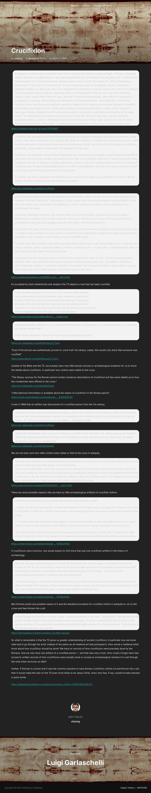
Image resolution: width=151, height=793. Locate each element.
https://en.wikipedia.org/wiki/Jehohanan (32, 385)
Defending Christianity (19, 5)
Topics (83, 5)
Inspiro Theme (127, 787)
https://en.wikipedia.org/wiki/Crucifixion (32, 188)
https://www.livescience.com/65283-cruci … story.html (40, 277)
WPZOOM (142, 787)
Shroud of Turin (100, 5)
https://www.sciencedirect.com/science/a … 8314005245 (42, 397)
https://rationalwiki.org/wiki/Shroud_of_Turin (34, 358)
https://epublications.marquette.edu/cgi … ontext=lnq (39, 316)
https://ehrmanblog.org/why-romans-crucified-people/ (40, 632)
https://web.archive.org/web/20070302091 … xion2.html (41, 485)
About (71, 5)
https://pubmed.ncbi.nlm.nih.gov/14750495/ (34, 128)
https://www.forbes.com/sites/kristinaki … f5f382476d (40, 543)
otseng (18, 58)
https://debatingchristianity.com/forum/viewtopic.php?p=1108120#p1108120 (51, 684)
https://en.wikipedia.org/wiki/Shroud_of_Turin (35, 343)
